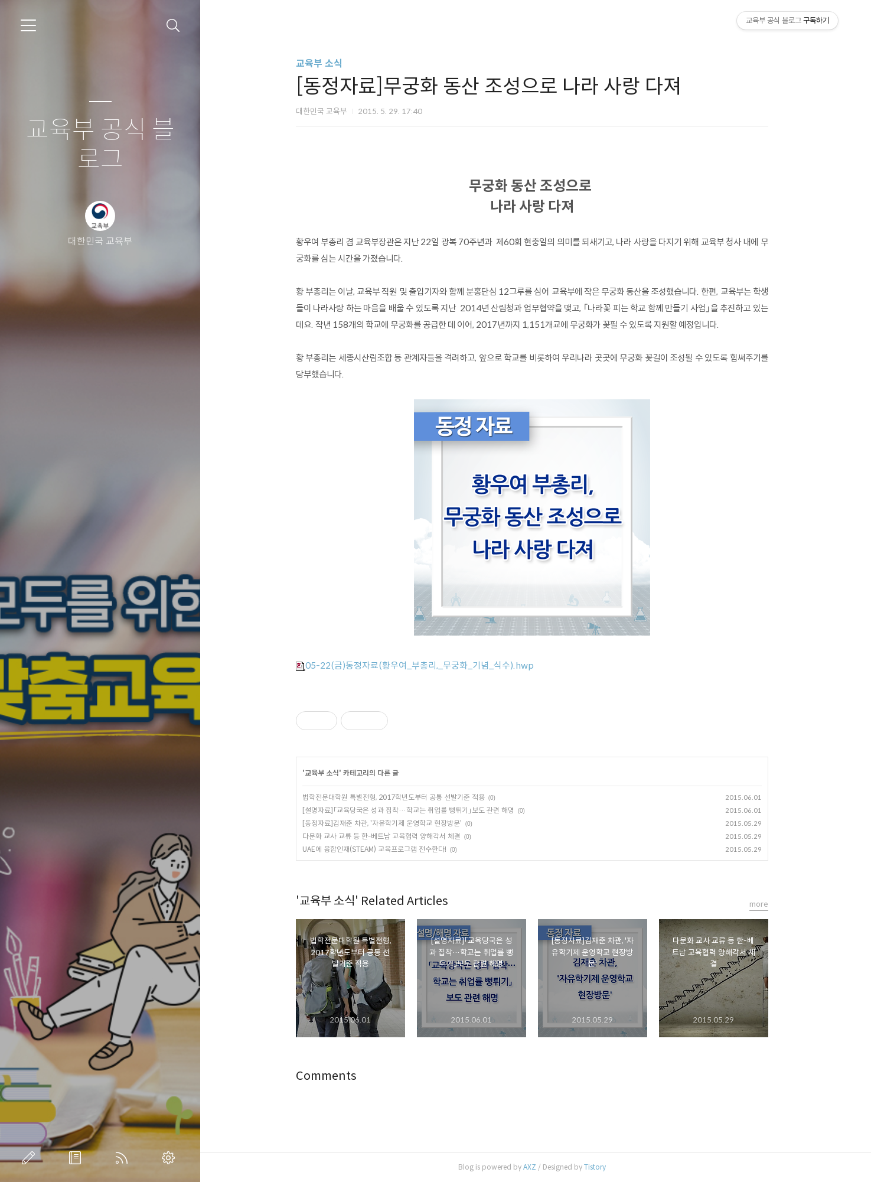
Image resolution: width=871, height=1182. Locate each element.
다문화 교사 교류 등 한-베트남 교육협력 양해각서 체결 (385, 836)
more (762, 904)
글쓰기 (31, 1158)
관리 (170, 1158)
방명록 (77, 1158)
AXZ (533, 1167)
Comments (329, 1076)
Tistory (598, 1167)
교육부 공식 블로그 (100, 145)
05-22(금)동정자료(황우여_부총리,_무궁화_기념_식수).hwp (418, 665)
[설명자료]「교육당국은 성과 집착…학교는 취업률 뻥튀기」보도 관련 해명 (412, 810)
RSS (124, 1158)
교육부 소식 (322, 63)
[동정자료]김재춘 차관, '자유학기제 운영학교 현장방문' (385, 823)
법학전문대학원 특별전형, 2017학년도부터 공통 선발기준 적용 (397, 797)
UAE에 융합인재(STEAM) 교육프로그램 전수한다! (378, 849)
